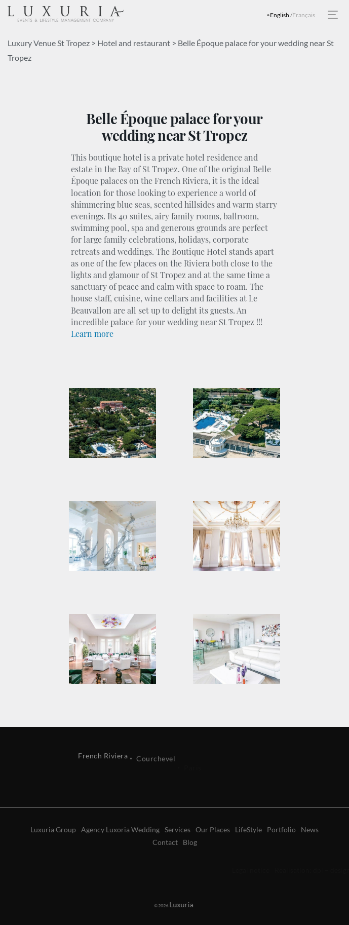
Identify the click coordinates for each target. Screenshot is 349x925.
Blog (190, 862)
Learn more (92, 333)
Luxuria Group (53, 849)
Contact (165, 862)
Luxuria (169, 904)
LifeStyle (248, 849)
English (279, 15)
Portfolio (281, 849)
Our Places (213, 849)
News (310, 849)
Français (303, 15)
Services (177, 849)
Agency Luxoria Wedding (120, 849)
